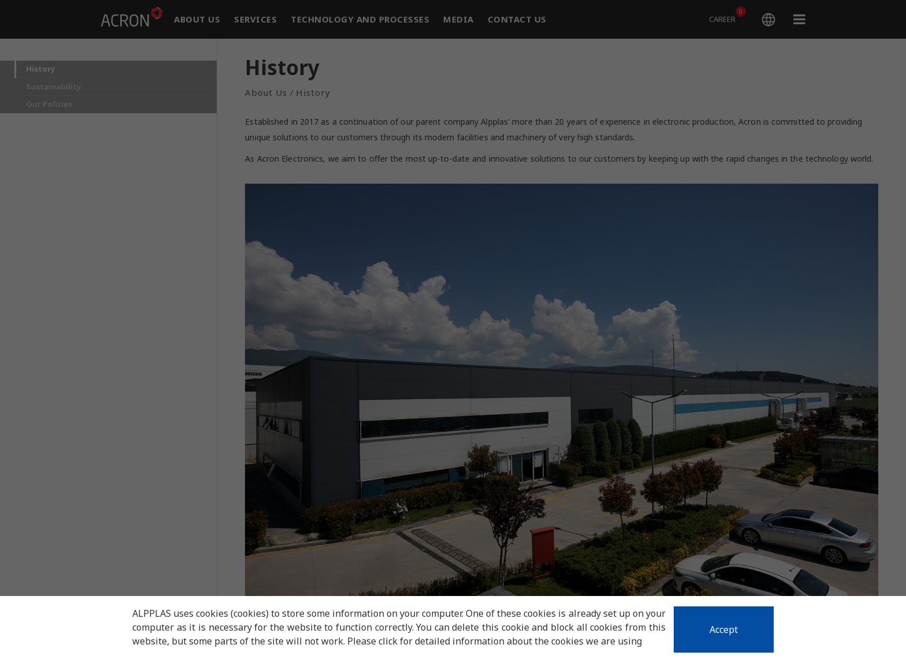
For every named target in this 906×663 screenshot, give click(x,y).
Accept (724, 629)
